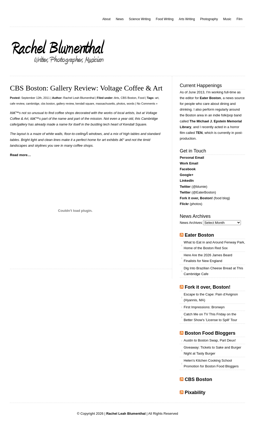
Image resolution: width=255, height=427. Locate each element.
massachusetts (105, 103)
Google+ (186, 175)
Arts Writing (187, 19)
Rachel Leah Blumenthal (79, 97)
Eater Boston (210, 98)
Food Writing (164, 19)
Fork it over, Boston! (196, 198)
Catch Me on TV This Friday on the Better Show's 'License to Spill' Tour (210, 317)
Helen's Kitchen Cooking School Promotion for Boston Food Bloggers (211, 363)
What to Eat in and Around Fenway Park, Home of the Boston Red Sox (214, 245)
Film (239, 19)
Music (227, 19)
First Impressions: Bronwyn (204, 307)
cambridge (32, 103)
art (157, 97)
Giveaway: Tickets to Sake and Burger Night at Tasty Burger (212, 350)
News (120, 19)
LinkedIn (187, 181)
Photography (209, 19)
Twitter (185, 187)
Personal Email (192, 158)
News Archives (191, 223)
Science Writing (139, 19)
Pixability (195, 392)
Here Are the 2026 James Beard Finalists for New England (208, 258)
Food (141, 97)
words (130, 103)
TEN (199, 133)
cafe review (17, 103)
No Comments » (147, 103)
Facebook (188, 169)
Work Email (189, 163)
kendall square (85, 103)
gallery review (65, 103)
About (106, 19)
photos (121, 103)
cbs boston (48, 103)
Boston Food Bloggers (210, 333)
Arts (116, 97)
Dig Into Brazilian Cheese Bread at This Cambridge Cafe (213, 271)
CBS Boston (128, 97)
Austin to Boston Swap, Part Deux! (210, 340)
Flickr (184, 204)
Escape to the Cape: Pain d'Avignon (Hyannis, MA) (211, 297)
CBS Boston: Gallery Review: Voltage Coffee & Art (86, 88)
